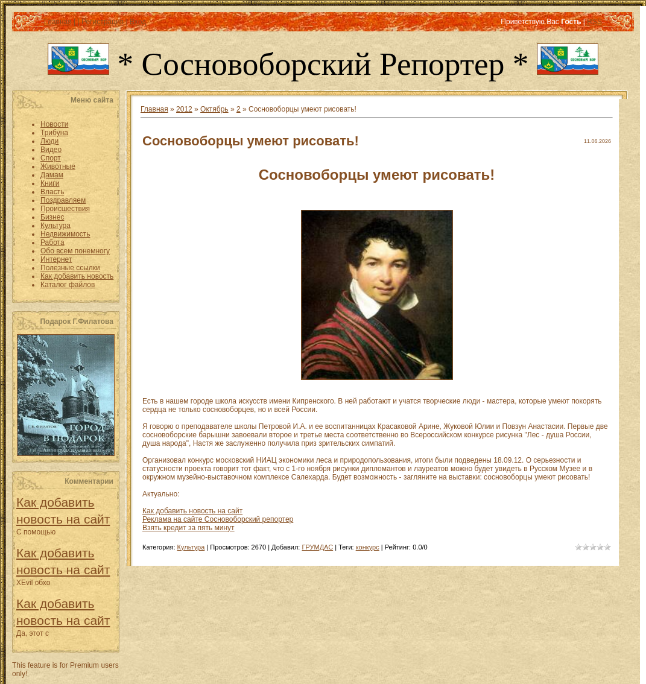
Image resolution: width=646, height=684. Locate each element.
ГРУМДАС (317, 547)
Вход (138, 21)
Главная (58, 21)
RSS (594, 21)
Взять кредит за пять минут (188, 528)
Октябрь (214, 109)
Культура (191, 547)
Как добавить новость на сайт (192, 511)
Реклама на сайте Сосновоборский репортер (217, 519)
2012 (184, 109)
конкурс (367, 547)
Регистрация (102, 21)
